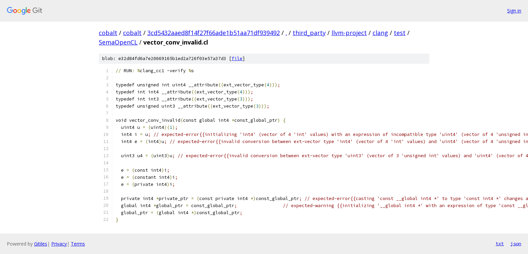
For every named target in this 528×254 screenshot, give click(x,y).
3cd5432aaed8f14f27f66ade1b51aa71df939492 (213, 33)
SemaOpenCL (118, 42)
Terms (78, 244)
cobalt (108, 33)
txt (500, 244)
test (400, 33)
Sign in (514, 10)
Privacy (59, 244)
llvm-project (349, 33)
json (515, 244)
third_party (309, 33)
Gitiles (40, 244)
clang (380, 33)
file (237, 58)
